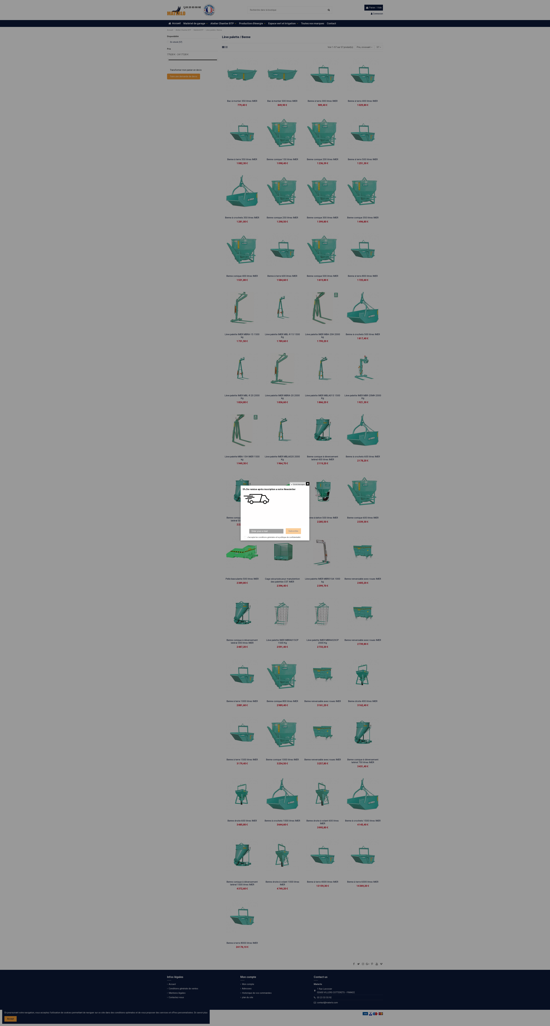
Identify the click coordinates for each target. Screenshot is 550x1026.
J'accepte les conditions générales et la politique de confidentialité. (274, 537)
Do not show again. (299, 484)
